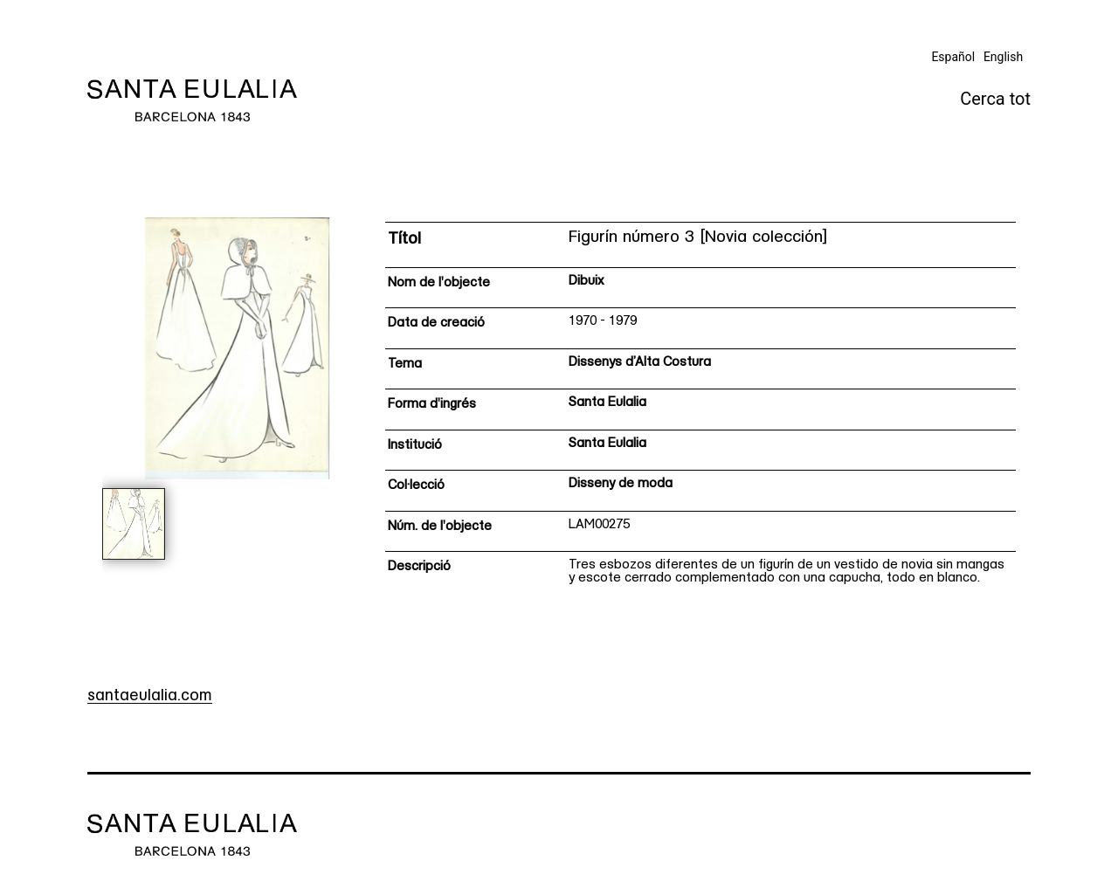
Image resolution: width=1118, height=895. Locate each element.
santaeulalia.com (149, 696)
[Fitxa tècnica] (700, 409)
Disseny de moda (621, 484)
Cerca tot (995, 98)
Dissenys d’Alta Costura (640, 362)
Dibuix (586, 281)
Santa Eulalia (607, 403)
